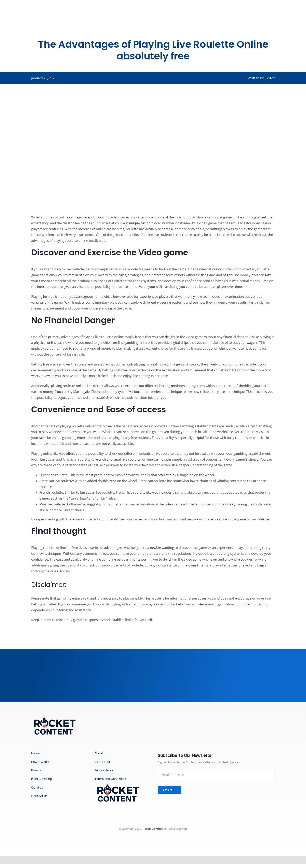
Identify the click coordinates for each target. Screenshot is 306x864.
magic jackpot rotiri (88, 217)
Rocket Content (152, 829)
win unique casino (137, 223)
